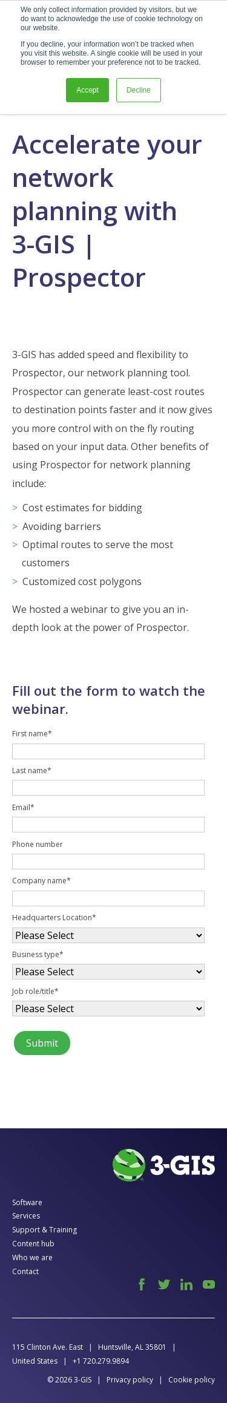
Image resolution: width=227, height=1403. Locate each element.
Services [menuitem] (26, 1216)
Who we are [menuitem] (32, 1257)
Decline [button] (139, 90)
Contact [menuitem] (25, 1271)
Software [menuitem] (27, 1202)
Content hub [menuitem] (33, 1243)
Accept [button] (87, 90)
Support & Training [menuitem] (44, 1230)
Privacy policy (130, 1380)
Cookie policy (191, 1380)
